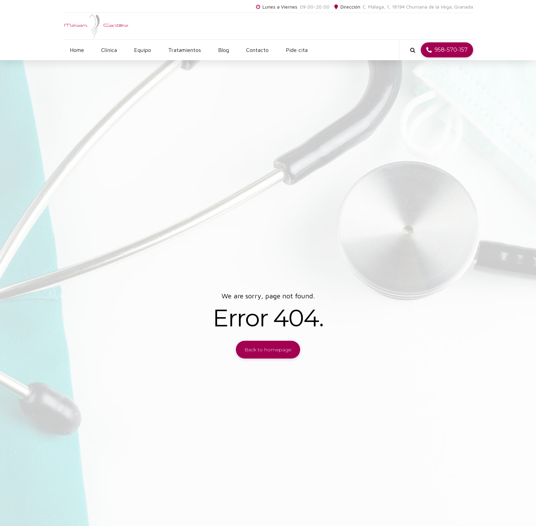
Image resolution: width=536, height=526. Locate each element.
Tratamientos (184, 50)
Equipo (142, 50)
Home (77, 50)
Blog (223, 50)
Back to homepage (268, 350)
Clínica (109, 50)
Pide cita (297, 50)
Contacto (257, 50)
